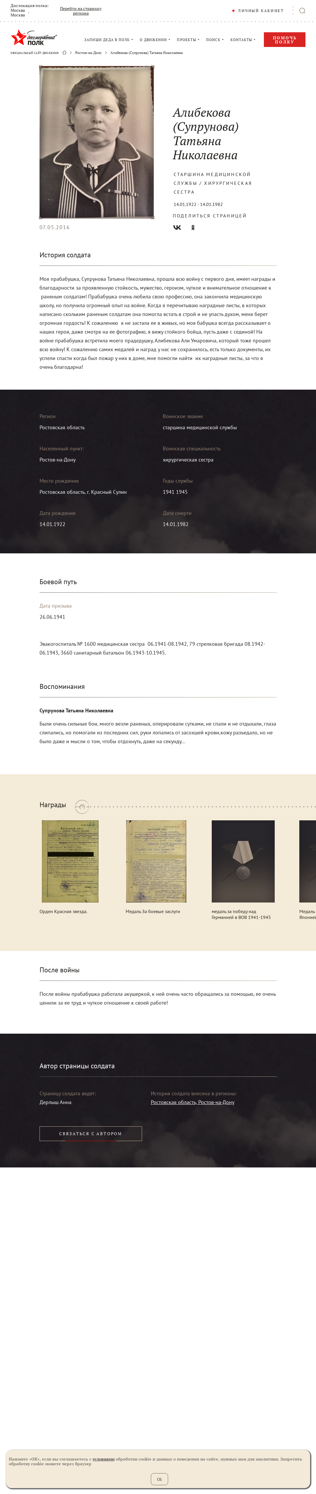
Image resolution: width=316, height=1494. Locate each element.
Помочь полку (285, 40)
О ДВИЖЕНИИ (153, 40)
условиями (104, 1459)
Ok (159, 1479)
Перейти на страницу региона (81, 11)
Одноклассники (193, 227)
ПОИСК (213, 40)
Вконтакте (177, 227)
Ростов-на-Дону (88, 53)
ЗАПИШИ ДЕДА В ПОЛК (107, 40)
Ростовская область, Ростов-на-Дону (192, 1102)
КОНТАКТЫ (241, 40)
